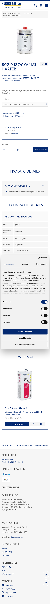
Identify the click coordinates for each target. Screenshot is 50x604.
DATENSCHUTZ (8, 574)
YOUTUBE (9, 596)
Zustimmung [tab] (9, 264)
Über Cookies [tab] (41, 264)
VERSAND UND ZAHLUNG (12, 462)
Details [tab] (25, 264)
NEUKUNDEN (7, 459)
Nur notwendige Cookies (25, 344)
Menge (5, 144)
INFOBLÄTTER (7, 552)
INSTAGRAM (11, 592)
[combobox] (25, 104)
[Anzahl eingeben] (11, 149)
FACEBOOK (10, 589)
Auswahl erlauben (25, 338)
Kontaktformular (17, 537)
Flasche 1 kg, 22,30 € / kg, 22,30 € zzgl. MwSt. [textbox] (18, 104)
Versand (15, 133)
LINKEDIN (10, 585)
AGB (3, 570)
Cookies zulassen (25, 332)
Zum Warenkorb (41, 150)
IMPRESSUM (6, 567)
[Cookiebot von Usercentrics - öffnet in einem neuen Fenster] (37, 258)
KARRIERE (5, 555)
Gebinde (5, 99)
